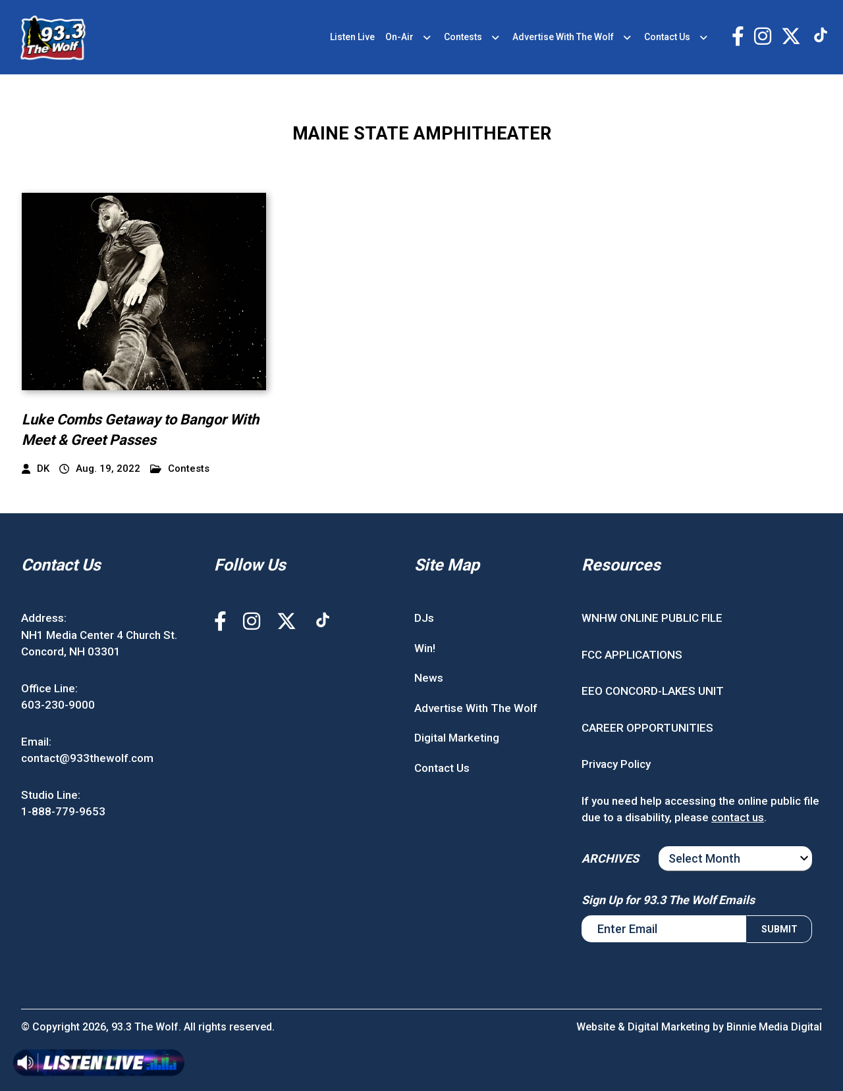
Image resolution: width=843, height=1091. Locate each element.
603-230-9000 (58, 704)
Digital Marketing (456, 737)
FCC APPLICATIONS (632, 654)
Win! (424, 648)
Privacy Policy (616, 764)
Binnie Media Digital (774, 1027)
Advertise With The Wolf (563, 37)
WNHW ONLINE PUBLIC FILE (652, 617)
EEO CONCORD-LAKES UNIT (653, 691)
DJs (424, 617)
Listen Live (352, 37)
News (428, 677)
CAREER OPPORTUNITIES (647, 727)
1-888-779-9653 (63, 811)
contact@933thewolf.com (87, 758)
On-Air (399, 37)
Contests (463, 37)
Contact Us (667, 37)
